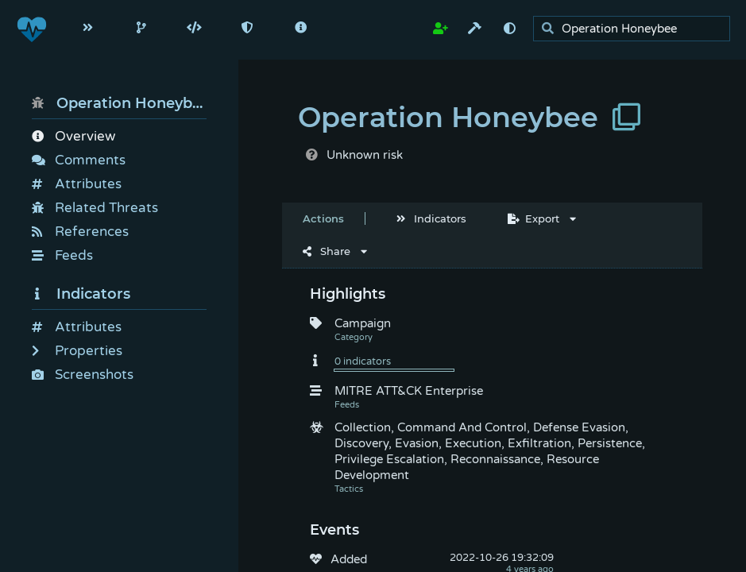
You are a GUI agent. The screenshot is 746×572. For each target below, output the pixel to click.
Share (326, 251)
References (80, 231)
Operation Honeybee (119, 103)
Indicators (81, 294)
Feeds (62, 255)
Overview (73, 136)
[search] (636, 29)
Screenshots (82, 374)
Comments (79, 160)
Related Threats (95, 207)
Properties (77, 350)
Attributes (77, 184)
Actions (323, 218)
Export (533, 218)
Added (348, 559)
